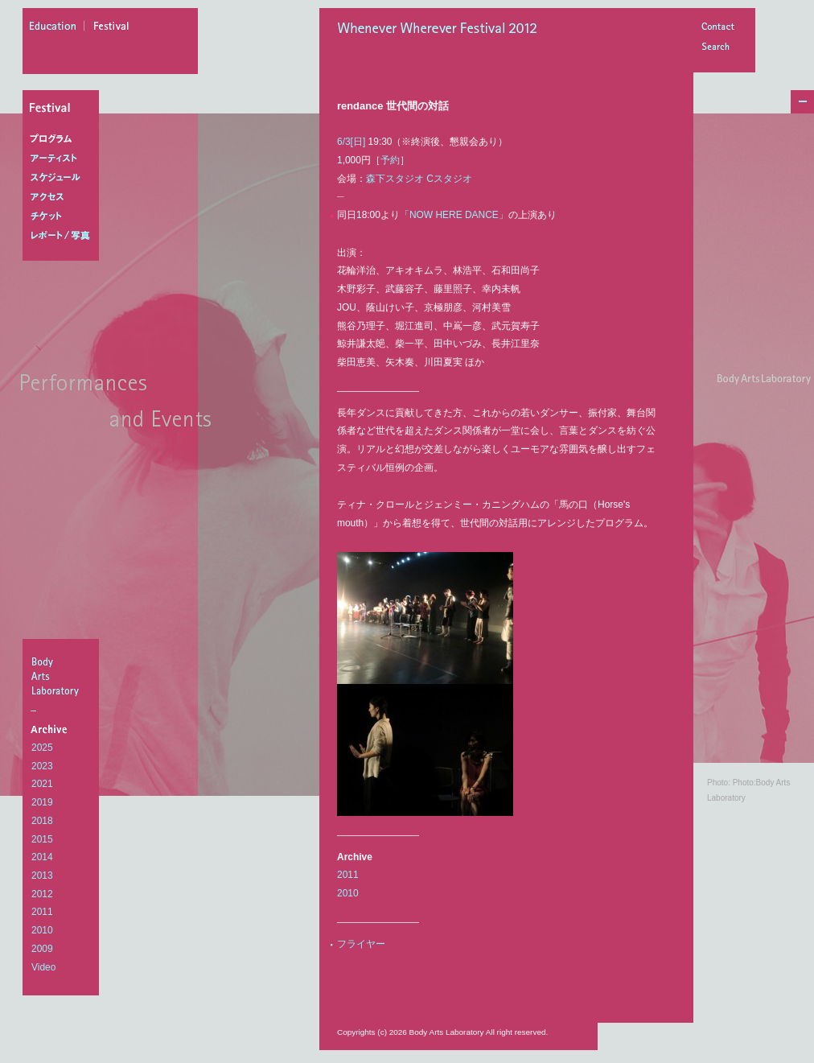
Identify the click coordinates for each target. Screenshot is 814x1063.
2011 (42, 911)
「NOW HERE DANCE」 (454, 214)
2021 (42, 783)
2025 (42, 747)
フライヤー (361, 944)
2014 (42, 857)
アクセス (64, 197)
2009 (42, 948)
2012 (42, 894)
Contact (717, 28)
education (57, 28)
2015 (42, 839)
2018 (42, 820)
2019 (42, 802)
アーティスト (64, 158)
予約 (390, 160)
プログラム (64, 139)
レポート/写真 (64, 235)
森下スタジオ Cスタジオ (419, 178)
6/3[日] (351, 141)
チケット (64, 216)
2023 (42, 766)
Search (717, 48)
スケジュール (64, 177)
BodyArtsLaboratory (63, 676)
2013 (42, 875)
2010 (42, 930)
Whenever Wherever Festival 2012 (441, 30)
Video (43, 967)
